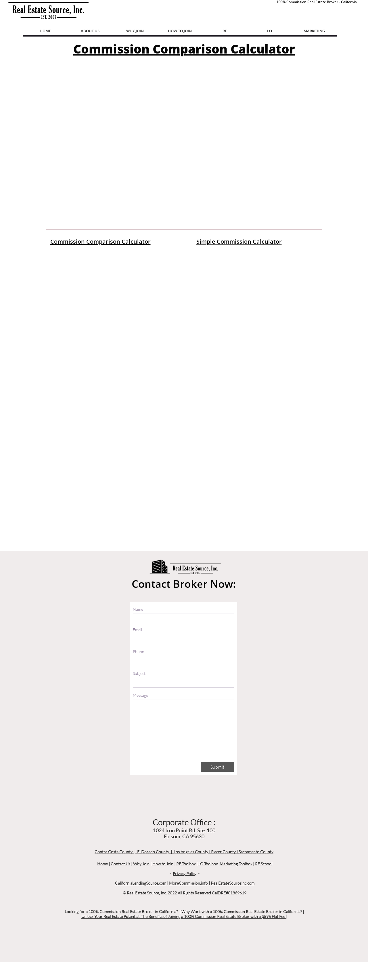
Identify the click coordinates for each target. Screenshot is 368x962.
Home (102, 863)
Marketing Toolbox (236, 863)
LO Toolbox (208, 863)
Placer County (223, 851)
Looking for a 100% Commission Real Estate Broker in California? (121, 911)
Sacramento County (256, 851)
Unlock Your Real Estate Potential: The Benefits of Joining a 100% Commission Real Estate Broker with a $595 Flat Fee (183, 916)
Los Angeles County (191, 851)
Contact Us (120, 863)
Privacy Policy (184, 873)
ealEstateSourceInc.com (233, 883)
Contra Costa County (114, 851)
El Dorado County (153, 851)
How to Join (162, 863)
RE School (263, 863)
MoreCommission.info (188, 883)
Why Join (141, 863)
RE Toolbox (185, 863)
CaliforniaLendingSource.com (140, 883)
